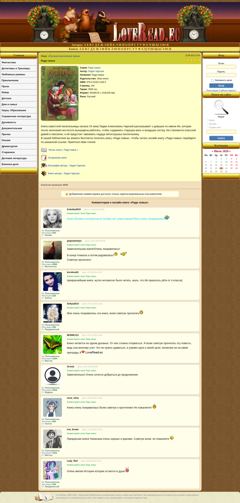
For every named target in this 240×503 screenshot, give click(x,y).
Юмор (5, 92)
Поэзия (6, 140)
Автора (211, 123)
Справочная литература (16, 116)
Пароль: (221, 73)
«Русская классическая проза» (64, 56)
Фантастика (9, 62)
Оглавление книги (57, 157)
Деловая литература (14, 158)
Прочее (6, 134)
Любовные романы (13, 74)
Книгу (210, 120)
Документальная (12, 128)
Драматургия (9, 146)
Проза (5, 86)
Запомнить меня (221, 80)
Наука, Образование (14, 110)
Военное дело (10, 164)
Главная (19, 55)
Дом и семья (9, 104)
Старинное (8, 152)
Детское (6, 98)
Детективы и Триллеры (16, 68)
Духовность (9, 122)
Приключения (10, 80)
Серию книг (213, 127)
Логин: (221, 65)
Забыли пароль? (228, 90)
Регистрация (212, 90)
